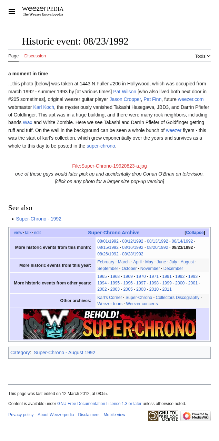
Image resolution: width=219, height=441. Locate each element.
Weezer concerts (142, 303)
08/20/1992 (157, 247)
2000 (180, 283)
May (149, 262)
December (173, 268)
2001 (193, 283)
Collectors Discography (177, 297)
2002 (102, 289)
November (150, 268)
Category (20, 352)
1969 (127, 276)
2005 (127, 289)
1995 (115, 283)
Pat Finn (152, 99)
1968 (115, 276)
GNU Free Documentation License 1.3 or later (99, 403)
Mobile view (115, 414)
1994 (102, 283)
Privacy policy (20, 414)
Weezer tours (109, 303)
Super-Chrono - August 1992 (64, 352)
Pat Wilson (124, 91)
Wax (27, 122)
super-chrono (101, 146)
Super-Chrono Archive (113, 232)
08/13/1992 (157, 241)
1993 (193, 276)
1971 (154, 276)
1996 (127, 283)
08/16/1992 (132, 247)
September (107, 268)
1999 (166, 283)
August (187, 262)
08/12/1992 (132, 241)
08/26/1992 (108, 254)
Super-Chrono (139, 297)
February (105, 262)
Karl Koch (43, 107)
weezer (173, 130)
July (173, 262)
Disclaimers (89, 414)
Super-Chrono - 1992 (38, 219)
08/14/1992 (182, 241)
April (137, 262)
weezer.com (191, 99)
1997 (141, 283)
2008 (141, 289)
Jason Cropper (125, 99)
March (124, 262)
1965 (102, 276)
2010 (154, 289)
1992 (180, 276)
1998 (154, 283)
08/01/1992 (108, 241)
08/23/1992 (182, 247)
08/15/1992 (108, 247)
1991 (166, 276)
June (161, 262)
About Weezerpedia (56, 414)
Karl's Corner (109, 297)
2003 (115, 289)
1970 (141, 276)
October (129, 268)
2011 (166, 289)
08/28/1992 (132, 254)
